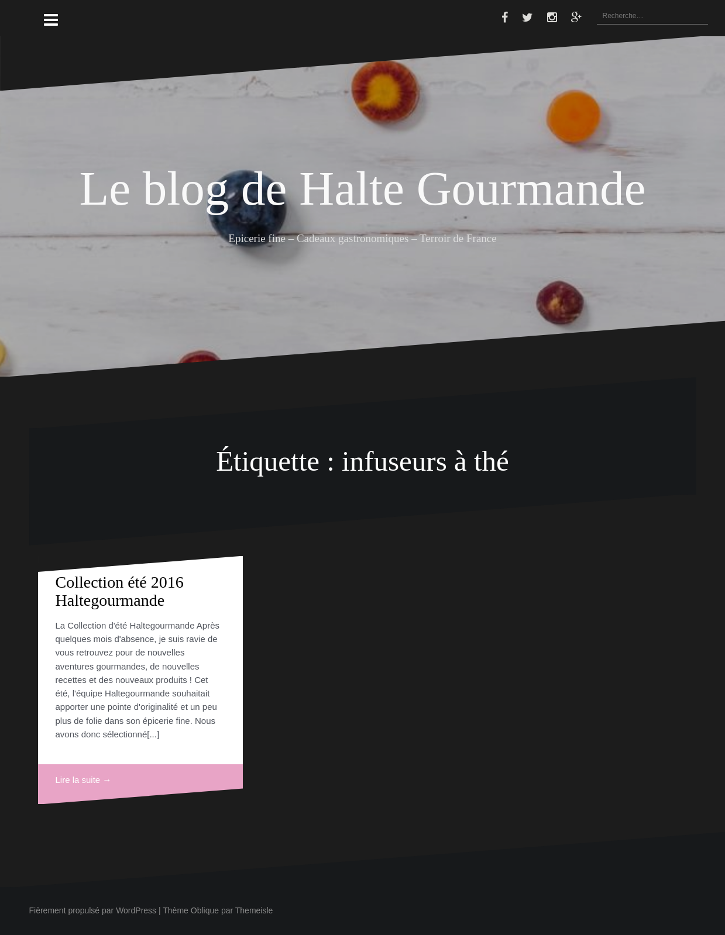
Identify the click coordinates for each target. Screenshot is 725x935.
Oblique (205, 910)
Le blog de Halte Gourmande (363, 188)
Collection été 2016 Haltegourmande (120, 591)
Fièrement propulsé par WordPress (93, 910)
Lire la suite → (84, 780)
